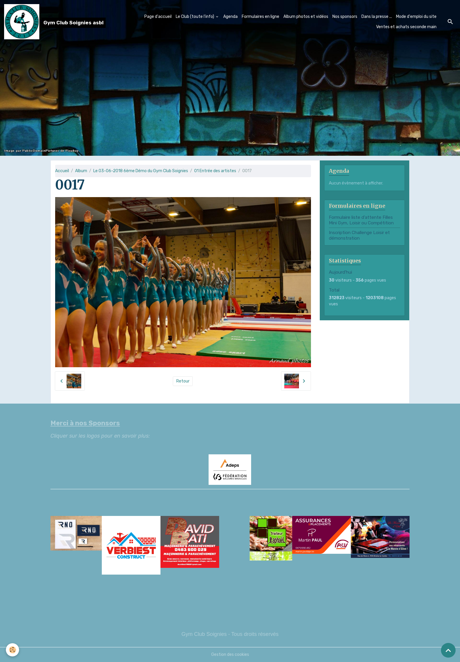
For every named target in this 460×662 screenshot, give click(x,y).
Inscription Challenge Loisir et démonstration (359, 235)
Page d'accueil (158, 16)
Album (81, 170)
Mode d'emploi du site (416, 16)
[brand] (51, 21)
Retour (183, 381)
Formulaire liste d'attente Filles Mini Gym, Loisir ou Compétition (361, 220)
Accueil (62, 170)
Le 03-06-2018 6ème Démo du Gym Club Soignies (140, 170)
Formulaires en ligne (260, 16)
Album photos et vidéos (305, 16)
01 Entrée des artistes (215, 170)
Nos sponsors (344, 16)
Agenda (230, 16)
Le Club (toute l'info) (195, 16)
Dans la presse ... (376, 16)
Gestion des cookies (230, 654)
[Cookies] (12, 649)
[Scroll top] (448, 650)
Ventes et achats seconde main (406, 26)
